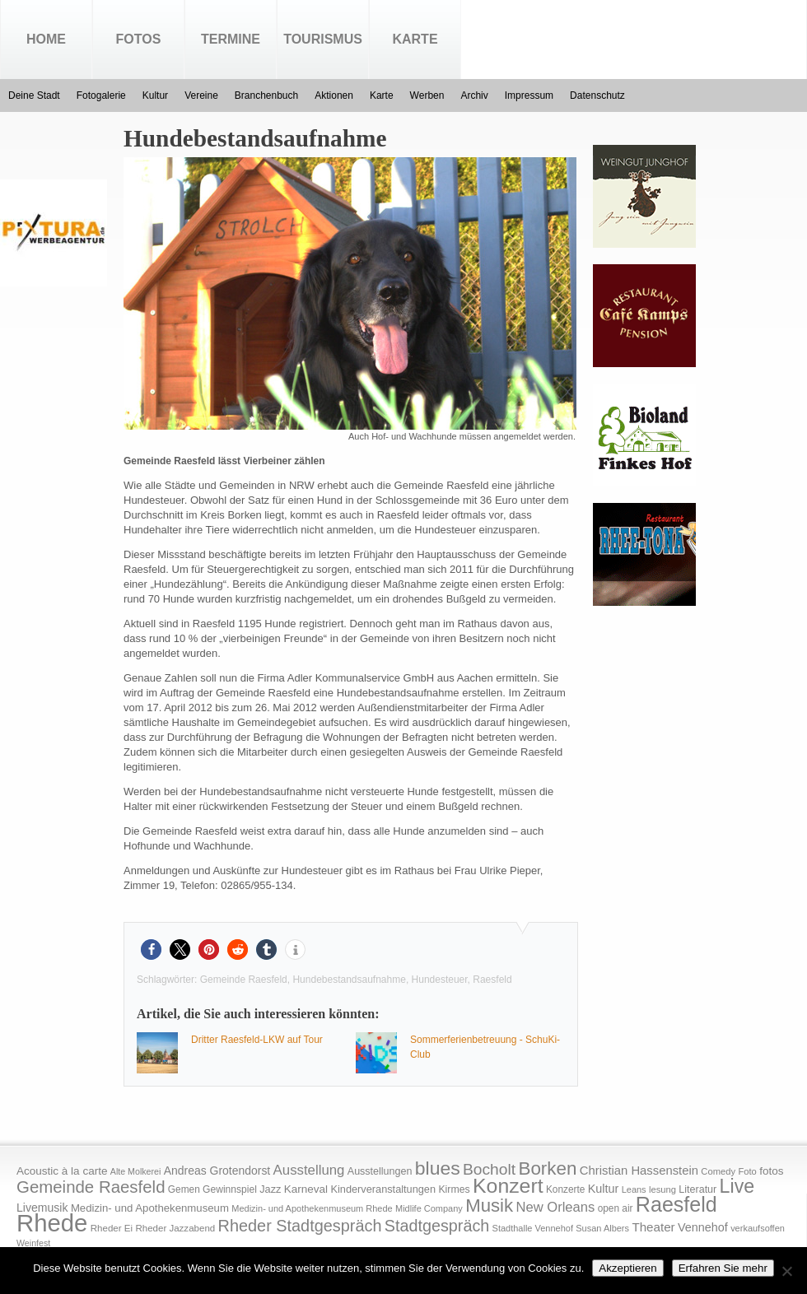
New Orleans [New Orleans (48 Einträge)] (555, 1207)
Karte (414, 39)
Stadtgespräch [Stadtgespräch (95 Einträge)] (437, 1226)
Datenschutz (597, 95)
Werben (427, 95)
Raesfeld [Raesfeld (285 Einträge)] (676, 1204)
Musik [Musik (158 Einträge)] (489, 1205)
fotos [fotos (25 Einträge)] (771, 1171)
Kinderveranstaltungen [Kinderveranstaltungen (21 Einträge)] (383, 1189)
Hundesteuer (440, 979)
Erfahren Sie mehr (723, 1268)
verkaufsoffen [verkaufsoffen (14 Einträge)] (757, 1228)
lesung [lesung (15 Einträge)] (662, 1189)
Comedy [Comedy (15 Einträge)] (718, 1171)
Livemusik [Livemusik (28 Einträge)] (42, 1207)
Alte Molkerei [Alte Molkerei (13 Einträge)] (135, 1171)
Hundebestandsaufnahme (348, 979)
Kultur (155, 95)
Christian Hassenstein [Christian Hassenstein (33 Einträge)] (639, 1170)
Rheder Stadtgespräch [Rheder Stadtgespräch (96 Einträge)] (300, 1226)
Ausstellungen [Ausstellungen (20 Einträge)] (380, 1171)
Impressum (529, 95)
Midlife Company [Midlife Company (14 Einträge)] (429, 1208)
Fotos (138, 39)
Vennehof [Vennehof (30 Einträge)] (703, 1227)
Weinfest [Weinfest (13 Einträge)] (33, 1243)
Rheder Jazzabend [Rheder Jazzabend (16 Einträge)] (175, 1228)
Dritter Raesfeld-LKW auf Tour (257, 1039)
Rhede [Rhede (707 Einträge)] (51, 1222)
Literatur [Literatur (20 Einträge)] (697, 1189)
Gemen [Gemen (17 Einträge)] (184, 1189)
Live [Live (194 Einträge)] (737, 1186)
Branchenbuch (266, 95)
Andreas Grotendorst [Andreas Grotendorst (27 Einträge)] (217, 1170)
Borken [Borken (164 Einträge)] (547, 1168)
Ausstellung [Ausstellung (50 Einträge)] (309, 1170)
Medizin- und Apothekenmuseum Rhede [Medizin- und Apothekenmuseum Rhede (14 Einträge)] (311, 1208)
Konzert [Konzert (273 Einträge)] (508, 1186)
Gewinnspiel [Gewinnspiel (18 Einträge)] (230, 1189)
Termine (230, 39)
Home (46, 39)
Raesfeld (492, 979)
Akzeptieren (627, 1268)
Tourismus (322, 39)
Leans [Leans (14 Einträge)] (634, 1189)
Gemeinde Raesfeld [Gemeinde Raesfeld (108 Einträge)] (91, 1187)
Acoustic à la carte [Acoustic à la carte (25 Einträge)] (61, 1171)
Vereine (201, 95)
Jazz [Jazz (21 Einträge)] (270, 1189)
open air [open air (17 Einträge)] (615, 1208)
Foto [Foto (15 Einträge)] (747, 1171)
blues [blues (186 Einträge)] (437, 1168)
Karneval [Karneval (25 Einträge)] (306, 1189)
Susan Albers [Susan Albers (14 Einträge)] (602, 1228)
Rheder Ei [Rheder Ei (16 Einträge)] (112, 1228)
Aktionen (334, 95)
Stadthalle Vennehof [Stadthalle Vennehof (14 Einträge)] (532, 1228)
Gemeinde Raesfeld (243, 979)
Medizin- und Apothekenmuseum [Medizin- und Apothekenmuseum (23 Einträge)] (150, 1208)
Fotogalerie (101, 95)
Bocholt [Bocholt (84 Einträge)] (489, 1169)
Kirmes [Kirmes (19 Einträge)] (453, 1189)
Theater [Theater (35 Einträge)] (653, 1227)
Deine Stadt (34, 95)
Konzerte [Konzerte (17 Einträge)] (565, 1189)
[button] (151, 949)
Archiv (473, 95)
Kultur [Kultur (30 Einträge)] (603, 1188)
